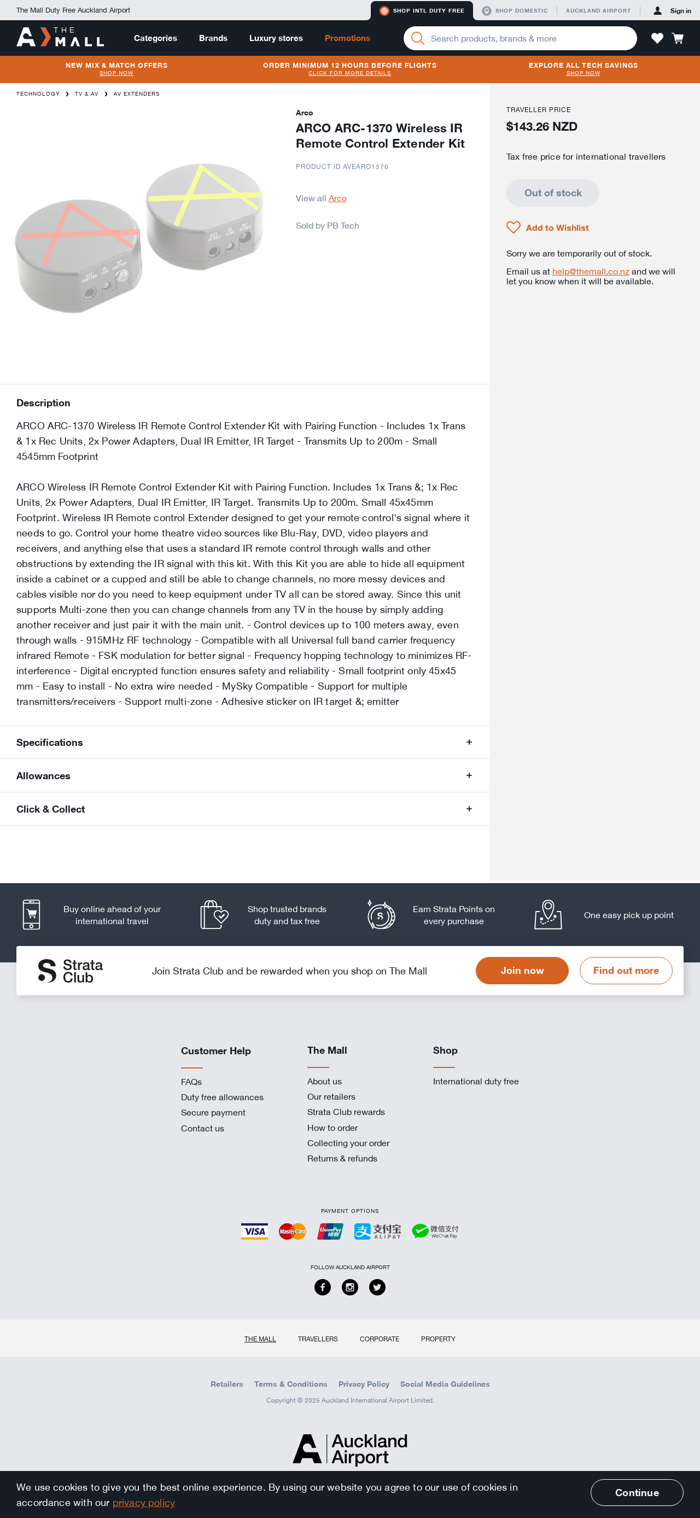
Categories (155, 38)
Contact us (202, 1128)
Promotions (347, 38)
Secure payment (213, 1112)
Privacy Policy (364, 1384)
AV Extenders (137, 93)
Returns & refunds (342, 1158)
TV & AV (86, 93)
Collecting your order (348, 1143)
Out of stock (553, 192)
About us (324, 1081)
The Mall (260, 1338)
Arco (338, 197)
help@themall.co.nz (590, 271)
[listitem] (99, 914)
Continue (636, 1492)
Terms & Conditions (291, 1384)
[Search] (417, 38)
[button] (657, 38)
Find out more (626, 970)
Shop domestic (515, 11)
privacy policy (144, 1502)
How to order (332, 1127)
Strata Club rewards (346, 1112)
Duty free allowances (222, 1097)
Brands (213, 38)
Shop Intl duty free (422, 11)
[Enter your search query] (520, 38)
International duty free (476, 1081)
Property (438, 1338)
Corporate (379, 1338)
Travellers (318, 1338)
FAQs (191, 1082)
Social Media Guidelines (445, 1384)
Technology (38, 93)
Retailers (227, 1384)
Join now (522, 970)
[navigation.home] (60, 37)
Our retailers (331, 1096)
